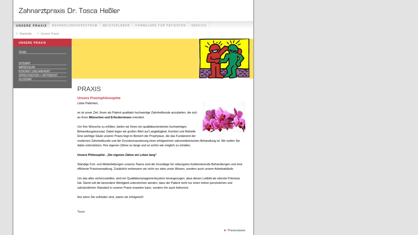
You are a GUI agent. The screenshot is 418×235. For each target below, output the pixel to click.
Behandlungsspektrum (75, 25)
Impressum (27, 67)
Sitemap (24, 63)
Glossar (25, 79)
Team (22, 52)
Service (199, 25)
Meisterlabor (116, 25)
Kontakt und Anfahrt (34, 71)
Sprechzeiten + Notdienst (38, 75)
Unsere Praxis (31, 25)
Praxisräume (236, 230)
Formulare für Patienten (160, 25)
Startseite (25, 33)
